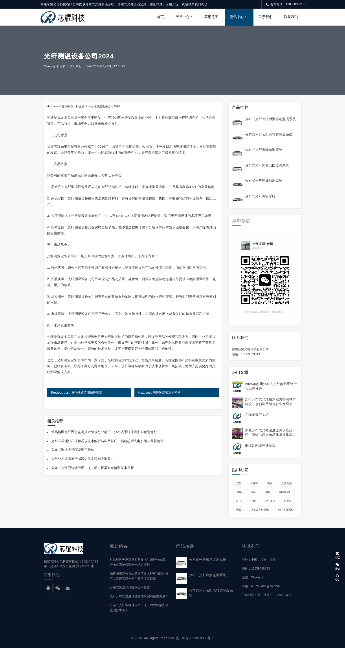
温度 (239, 509)
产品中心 (182, 17)
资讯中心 (237, 17)
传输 (267, 492)
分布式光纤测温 (259, 509)
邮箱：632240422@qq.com (261, 586)
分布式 (254, 483)
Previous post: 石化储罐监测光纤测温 (76, 392)
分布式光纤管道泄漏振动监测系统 (270, 119)
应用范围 (211, 17)
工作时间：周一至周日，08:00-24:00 (267, 595)
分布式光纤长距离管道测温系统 (269, 134)
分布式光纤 (285, 492)
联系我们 (291, 17)
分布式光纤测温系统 (260, 196)
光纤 (239, 483)
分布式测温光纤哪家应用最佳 (72, 450)
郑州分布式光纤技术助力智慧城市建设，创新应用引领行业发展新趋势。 (270, 404)
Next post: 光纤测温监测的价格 (159, 392)
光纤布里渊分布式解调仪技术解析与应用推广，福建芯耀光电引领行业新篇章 (107, 441)
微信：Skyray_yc (253, 577)
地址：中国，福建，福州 (259, 559)
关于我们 (266, 17)
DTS (239, 501)
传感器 (288, 501)
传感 (239, 492)
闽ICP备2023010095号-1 (195, 638)
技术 (253, 501)
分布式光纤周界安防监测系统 (267, 165)
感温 (253, 492)
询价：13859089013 (256, 568)
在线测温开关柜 (257, 415)
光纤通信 (269, 501)
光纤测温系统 (286, 509)
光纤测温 (286, 483)
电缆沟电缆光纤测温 (260, 446)
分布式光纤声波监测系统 (263, 181)
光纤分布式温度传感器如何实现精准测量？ (82, 459)
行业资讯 (62, 66)
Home (54, 106)
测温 (269, 483)
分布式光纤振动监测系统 (263, 150)
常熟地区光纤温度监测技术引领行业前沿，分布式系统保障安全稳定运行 (104, 432)
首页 (160, 17)
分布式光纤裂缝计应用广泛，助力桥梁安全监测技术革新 (92, 468)
